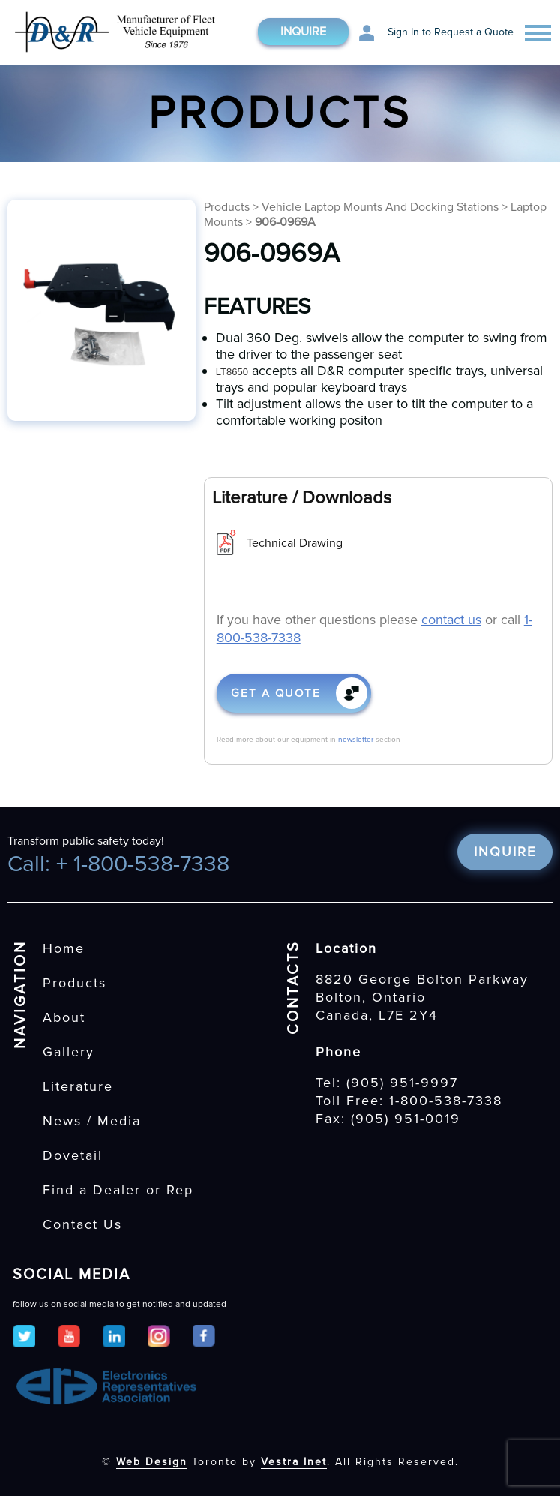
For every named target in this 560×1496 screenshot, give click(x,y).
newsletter (355, 739)
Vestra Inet (294, 1461)
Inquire (303, 31)
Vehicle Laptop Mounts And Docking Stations (382, 207)
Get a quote (276, 693)
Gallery (68, 1052)
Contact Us (82, 1224)
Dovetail (73, 1155)
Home (64, 948)
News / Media (92, 1121)
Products (227, 207)
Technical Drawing (295, 543)
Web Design (151, 1461)
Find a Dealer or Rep (118, 1190)
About (64, 1017)
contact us (451, 619)
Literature (78, 1086)
